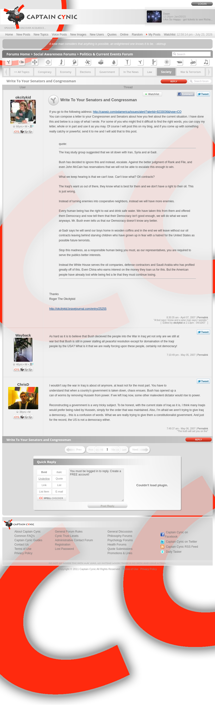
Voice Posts (59, 34)
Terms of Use (130, 569)
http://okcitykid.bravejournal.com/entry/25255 (77, 308)
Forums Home (18, 54)
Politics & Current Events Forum (106, 54)
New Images (78, 34)
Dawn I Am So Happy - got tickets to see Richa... (188, 16)
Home (9, 34)
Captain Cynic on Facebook (176, 534)
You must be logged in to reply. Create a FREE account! (96, 485)
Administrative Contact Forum (74, 540)
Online (124, 34)
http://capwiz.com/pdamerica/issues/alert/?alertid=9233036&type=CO (137, 111)
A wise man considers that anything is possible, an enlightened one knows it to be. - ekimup (107, 44)
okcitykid (178, 322)
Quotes (112, 34)
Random (137, 34)
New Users (97, 34)
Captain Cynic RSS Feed (182, 546)
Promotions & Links (119, 553)
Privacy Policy (23, 553)
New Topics (41, 34)
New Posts (23, 34)
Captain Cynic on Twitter (181, 541)
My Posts (153, 34)
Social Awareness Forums (55, 54)
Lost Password (64, 549)
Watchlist (169, 34)
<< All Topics (22, 72)
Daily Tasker (174, 551)
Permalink (202, 317)
